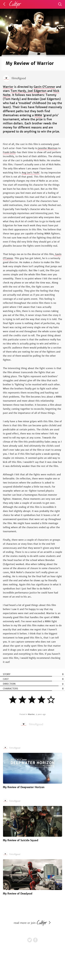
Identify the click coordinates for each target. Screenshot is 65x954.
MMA (38, 115)
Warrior (8, 87)
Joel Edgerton (37, 91)
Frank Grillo (9, 152)
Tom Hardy (18, 91)
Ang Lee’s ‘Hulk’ (30, 172)
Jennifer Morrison (47, 148)
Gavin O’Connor (44, 87)
